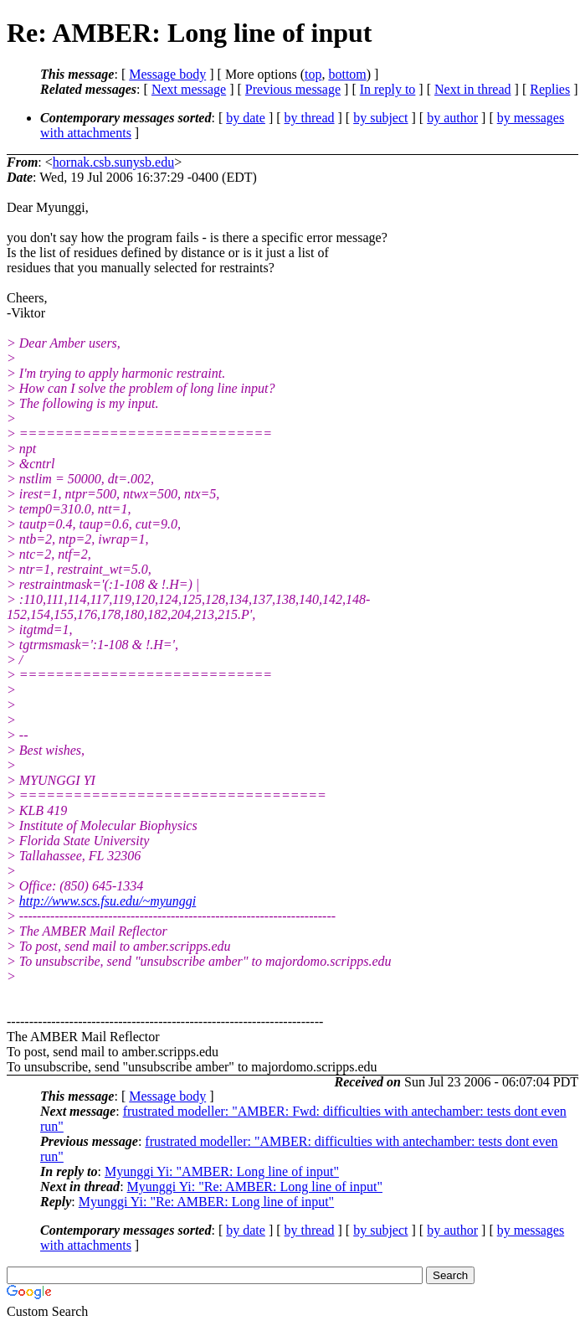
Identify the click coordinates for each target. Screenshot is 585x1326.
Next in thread (472, 89)
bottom (347, 74)
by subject (380, 118)
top (313, 74)
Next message (188, 89)
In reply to (388, 89)
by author (452, 118)
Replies (550, 89)
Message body (167, 74)
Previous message (293, 89)
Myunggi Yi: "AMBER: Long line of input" (222, 1171)
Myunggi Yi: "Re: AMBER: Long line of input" (254, 1186)
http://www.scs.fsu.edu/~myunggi (107, 901)
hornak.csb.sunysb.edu (113, 162)
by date (245, 118)
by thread (310, 118)
